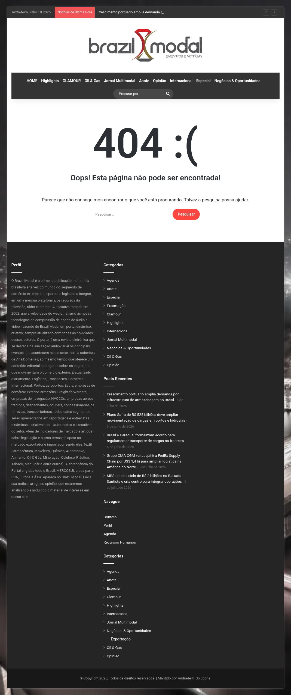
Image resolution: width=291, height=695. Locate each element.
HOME (32, 81)
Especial (203, 81)
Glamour (114, 314)
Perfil (107, 525)
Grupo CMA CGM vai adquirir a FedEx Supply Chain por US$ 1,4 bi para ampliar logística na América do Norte (144, 461)
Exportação (116, 305)
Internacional (181, 81)
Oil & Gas (92, 81)
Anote (144, 81)
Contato (110, 517)
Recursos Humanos (119, 542)
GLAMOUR (72, 81)
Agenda (113, 280)
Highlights (50, 81)
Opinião (159, 81)
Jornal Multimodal (119, 81)
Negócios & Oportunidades (238, 81)
